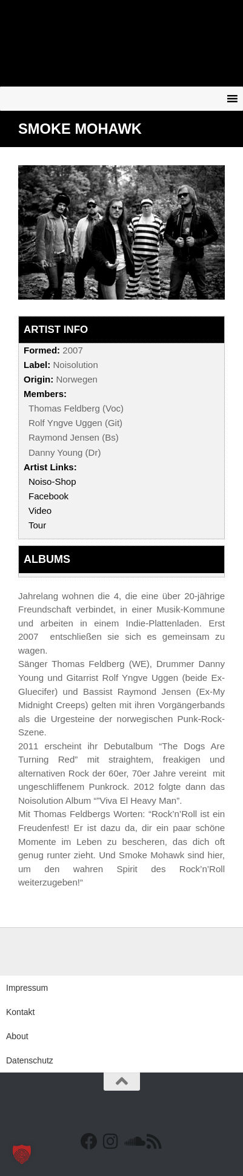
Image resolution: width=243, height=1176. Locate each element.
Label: (37, 365)
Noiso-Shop (52, 481)
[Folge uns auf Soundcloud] (132, 1141)
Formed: (42, 350)
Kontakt (20, 1012)
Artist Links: (50, 467)
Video (40, 510)
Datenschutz (29, 1060)
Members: (45, 394)
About (17, 1036)
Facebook (48, 496)
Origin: (38, 379)
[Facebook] (89, 1141)
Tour (37, 525)
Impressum (27, 988)
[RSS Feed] (154, 1141)
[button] (22, 1154)
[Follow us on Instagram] (110, 1141)
